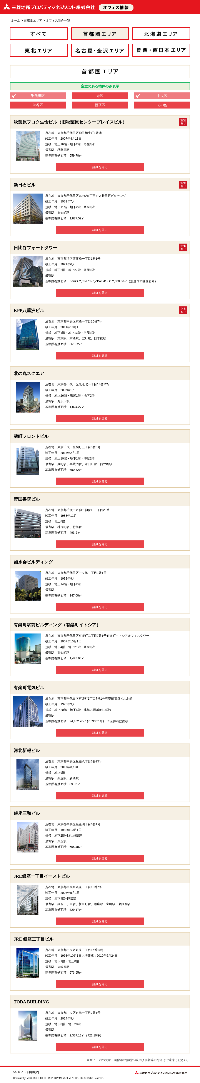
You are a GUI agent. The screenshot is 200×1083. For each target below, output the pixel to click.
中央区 (162, 96)
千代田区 (38, 96)
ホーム (15, 20)
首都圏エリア (33, 20)
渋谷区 (38, 105)
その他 (162, 105)
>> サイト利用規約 (26, 1072)
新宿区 (100, 105)
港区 (100, 96)
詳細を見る (100, 167)
